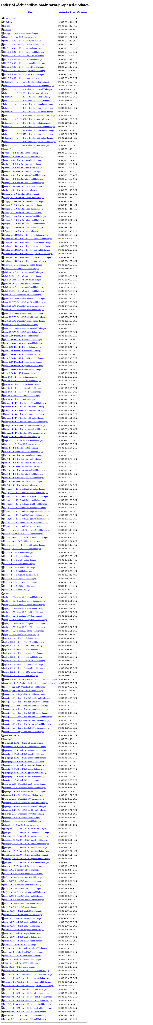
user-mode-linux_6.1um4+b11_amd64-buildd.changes (26, 1015)
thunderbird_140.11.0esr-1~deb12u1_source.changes (25, 1012)
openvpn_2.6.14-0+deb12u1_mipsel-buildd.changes (25, 806)
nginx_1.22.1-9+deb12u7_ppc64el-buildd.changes (24, 668)
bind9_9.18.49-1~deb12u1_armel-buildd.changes (24, 52)
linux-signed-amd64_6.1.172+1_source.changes (23, 534)
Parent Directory (11, 18)
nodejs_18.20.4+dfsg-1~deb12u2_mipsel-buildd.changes (27, 720)
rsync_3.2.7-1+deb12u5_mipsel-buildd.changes (23, 933)
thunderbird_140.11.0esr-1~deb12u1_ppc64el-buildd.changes (28, 1008)
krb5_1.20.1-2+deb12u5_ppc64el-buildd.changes (24, 478)
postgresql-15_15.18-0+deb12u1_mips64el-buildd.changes (27, 851)
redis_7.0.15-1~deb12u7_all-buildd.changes (21, 870)
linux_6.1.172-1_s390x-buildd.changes (19, 586)
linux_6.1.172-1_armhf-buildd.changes (19, 567)
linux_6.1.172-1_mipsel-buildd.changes (20, 578)
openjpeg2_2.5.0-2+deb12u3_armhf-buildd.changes (25, 758)
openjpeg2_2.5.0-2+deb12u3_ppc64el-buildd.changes (25, 773)
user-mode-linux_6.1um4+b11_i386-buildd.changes (25, 1019)
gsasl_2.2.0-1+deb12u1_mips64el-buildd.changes (24, 358)
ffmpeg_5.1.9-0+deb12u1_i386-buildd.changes (23, 212)
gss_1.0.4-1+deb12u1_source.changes (19, 399)
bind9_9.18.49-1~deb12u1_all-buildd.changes (22, 41)
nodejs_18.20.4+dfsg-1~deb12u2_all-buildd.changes (25, 694)
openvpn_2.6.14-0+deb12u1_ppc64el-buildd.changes (25, 810)
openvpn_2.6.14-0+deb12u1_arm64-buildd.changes (25, 788)
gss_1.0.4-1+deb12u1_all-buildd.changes (20, 377)
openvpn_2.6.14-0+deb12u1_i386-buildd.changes (24, 799)
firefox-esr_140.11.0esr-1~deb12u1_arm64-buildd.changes (27, 242)
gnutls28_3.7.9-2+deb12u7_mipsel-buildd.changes (24, 321)
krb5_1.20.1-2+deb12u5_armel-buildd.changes (23, 459)
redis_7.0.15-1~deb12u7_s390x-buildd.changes (23, 903)
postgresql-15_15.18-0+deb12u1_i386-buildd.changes (26, 847)
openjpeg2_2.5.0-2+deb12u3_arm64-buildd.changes (25, 750)
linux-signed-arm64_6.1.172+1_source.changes (23, 541)
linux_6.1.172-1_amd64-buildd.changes (20, 556)
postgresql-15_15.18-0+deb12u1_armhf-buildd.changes (26, 844)
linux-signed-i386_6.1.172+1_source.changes (22, 549)
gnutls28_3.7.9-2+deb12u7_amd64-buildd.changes (24, 298)
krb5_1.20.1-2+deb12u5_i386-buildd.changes (22, 466)
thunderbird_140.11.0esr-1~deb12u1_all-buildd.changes (26, 993)
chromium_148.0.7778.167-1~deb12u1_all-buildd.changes (27, 97)
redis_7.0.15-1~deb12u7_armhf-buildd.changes (23, 885)
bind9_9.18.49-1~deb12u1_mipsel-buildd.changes (24, 67)
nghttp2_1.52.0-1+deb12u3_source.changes (21, 634)
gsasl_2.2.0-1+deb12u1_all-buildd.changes (21, 336)
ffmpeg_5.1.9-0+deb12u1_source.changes (21, 231)
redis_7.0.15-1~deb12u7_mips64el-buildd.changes (24, 892)
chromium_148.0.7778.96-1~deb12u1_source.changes (26, 93)
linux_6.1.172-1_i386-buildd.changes (19, 571)
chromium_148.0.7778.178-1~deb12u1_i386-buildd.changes (28, 138)
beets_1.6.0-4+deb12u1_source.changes (20, 37)
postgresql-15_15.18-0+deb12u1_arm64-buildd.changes (26, 836)
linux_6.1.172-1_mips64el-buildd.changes (21, 575)
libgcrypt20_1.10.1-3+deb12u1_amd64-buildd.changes (26, 493)
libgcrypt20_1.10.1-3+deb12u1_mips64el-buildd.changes (27, 511)
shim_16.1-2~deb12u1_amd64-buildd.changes (22, 956)
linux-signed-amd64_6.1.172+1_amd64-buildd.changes (26, 530)
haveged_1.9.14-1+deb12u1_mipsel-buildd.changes (25, 425)
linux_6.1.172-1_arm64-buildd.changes (20, 560)
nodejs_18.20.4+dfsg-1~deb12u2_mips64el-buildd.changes (28, 717)
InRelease (8, 22)
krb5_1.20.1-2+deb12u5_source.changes (20, 485)
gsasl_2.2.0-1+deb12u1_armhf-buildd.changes (22, 351)
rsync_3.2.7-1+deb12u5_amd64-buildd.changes (23, 911)
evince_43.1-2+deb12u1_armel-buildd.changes (23, 164)
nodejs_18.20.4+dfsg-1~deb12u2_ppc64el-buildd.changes (27, 724)
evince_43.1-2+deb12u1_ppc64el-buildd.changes (24, 183)
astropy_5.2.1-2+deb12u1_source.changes (21, 33)
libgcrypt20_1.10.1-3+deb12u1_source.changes (23, 526)
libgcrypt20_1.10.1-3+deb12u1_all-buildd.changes (24, 489)
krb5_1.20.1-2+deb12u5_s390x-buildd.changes (23, 481)
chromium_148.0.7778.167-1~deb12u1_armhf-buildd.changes (29, 108)
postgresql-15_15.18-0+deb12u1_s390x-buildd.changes (26, 862)
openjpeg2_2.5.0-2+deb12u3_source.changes (22, 780)
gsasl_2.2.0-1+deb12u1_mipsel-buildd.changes (23, 362)
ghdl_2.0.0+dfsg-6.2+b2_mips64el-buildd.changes (24, 283)
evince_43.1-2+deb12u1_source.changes (20, 190)
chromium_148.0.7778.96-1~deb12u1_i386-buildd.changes (28, 89)
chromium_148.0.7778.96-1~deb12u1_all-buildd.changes (27, 82)
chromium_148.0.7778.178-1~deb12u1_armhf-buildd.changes (29, 134)
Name (30, 12)
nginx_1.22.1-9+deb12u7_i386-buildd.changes (23, 657)
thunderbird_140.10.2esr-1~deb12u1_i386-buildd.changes (27, 982)
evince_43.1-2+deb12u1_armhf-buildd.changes (23, 168)
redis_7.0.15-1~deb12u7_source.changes (20, 907)
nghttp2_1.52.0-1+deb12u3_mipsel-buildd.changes (24, 623)
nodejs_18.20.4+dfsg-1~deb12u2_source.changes (24, 732)
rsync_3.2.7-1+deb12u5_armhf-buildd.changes (23, 922)
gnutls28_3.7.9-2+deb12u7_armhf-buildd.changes (24, 310)
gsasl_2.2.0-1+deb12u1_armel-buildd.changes (22, 347)
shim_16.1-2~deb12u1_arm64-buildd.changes (22, 959)
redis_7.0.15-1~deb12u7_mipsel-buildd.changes (23, 896)
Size (74, 12)
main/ (6, 593)
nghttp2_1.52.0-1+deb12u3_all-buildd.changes (23, 597)
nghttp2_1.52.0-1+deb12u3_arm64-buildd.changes (24, 605)
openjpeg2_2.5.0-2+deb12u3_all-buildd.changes (23, 743)
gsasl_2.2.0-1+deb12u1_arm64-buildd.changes (23, 343)
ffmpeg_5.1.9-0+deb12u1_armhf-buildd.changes (23, 209)
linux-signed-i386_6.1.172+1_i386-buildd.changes (24, 545)
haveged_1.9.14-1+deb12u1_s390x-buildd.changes (24, 433)
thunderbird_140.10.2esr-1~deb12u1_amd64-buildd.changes (28, 974)
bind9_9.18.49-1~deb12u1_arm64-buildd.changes (24, 48)
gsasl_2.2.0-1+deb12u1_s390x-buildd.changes (22, 369)
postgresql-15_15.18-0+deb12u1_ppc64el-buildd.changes (27, 859)
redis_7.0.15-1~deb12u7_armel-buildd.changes (23, 881)
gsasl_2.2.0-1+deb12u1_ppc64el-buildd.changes (23, 366)
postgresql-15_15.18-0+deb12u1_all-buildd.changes (25, 829)
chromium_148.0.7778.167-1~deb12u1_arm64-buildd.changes (29, 104)
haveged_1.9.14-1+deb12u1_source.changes (22, 437)
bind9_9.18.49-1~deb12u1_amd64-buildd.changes (24, 44)
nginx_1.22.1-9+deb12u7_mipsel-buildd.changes (23, 664)
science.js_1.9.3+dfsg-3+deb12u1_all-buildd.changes (25, 948)
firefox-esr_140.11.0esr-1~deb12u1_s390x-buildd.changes (27, 257)
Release (7, 26)
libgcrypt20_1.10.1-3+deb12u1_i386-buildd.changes (25, 508)
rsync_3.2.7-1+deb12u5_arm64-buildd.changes (23, 915)
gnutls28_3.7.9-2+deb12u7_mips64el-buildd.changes (25, 317)
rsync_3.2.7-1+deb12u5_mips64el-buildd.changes (24, 930)
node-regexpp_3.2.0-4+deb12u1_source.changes (23, 691)
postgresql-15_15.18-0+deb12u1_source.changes (23, 866)
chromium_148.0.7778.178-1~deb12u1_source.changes (26, 145)
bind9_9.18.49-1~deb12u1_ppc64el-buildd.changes (24, 71)
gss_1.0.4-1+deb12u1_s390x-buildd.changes (22, 395)
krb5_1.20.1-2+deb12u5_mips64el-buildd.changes (24, 470)
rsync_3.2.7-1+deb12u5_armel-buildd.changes (22, 918)
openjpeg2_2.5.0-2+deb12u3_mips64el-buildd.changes (26, 765)
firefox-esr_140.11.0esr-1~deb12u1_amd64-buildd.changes (28, 239)
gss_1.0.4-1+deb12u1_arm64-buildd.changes (22, 384)
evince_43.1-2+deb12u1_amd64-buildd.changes (23, 156)
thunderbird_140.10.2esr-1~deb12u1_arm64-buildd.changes (28, 978)
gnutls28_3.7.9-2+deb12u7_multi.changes (21, 325)
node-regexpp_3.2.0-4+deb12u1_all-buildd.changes (25, 687)
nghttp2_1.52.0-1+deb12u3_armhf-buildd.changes (24, 612)
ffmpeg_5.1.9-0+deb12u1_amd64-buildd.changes (24, 198)
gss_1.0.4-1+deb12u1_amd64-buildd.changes (22, 381)
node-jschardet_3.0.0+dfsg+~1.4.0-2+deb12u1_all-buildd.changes (30, 679)
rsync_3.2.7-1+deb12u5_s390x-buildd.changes (23, 941)
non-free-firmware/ (12, 735)
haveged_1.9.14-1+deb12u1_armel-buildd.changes (24, 410)
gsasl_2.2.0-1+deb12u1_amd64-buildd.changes (23, 339)
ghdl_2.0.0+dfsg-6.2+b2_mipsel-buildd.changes (23, 287)
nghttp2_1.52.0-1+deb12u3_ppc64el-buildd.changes (25, 627)
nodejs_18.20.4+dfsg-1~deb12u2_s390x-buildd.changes (26, 728)
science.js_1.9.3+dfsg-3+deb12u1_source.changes (24, 952)
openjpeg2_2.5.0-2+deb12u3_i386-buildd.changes (24, 761)
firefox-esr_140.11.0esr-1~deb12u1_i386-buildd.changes (27, 250)
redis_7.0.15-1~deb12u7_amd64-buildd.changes (23, 874)
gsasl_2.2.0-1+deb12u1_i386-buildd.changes (22, 354)
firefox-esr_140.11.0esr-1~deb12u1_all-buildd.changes (26, 235)
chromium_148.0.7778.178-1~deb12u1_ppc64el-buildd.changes (30, 142)
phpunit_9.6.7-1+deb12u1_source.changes (21, 825)
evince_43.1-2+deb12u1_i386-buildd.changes (22, 171)
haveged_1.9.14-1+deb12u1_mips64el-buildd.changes (26, 422)
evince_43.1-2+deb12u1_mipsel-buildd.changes (23, 179)
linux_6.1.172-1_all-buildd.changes (18, 552)
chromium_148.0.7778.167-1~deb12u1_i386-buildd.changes (28, 112)
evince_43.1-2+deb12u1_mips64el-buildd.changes (24, 175)
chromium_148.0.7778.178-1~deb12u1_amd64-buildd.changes (29, 127)
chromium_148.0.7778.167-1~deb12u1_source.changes (26, 119)
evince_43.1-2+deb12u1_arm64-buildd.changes (23, 160)
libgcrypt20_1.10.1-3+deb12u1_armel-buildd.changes (25, 500)
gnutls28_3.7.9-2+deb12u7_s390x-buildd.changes (24, 332)
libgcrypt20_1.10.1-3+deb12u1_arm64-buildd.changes (26, 496)
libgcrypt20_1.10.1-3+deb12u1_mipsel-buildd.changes (26, 515)
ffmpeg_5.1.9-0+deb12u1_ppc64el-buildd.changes (24, 224)
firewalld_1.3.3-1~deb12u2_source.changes (21, 269)
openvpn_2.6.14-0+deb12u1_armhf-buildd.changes (24, 795)
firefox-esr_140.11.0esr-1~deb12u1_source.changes (25, 261)
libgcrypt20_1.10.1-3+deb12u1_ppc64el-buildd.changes (26, 519)
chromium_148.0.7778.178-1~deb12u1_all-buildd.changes (27, 123)
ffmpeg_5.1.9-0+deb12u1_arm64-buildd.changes (23, 201)
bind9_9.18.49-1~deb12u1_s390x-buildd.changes (24, 74)
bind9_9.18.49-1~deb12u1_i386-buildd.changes (23, 59)
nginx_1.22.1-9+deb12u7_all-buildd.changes (22, 638)
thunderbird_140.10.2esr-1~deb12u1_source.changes (25, 989)
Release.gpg (9, 30)
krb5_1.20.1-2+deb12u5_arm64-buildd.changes (23, 455)
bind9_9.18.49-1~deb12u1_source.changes (21, 78)
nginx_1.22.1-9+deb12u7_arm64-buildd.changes (23, 646)
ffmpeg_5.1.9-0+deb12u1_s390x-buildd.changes (23, 227)
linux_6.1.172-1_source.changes (17, 590)
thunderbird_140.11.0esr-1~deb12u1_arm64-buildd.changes (28, 1000)
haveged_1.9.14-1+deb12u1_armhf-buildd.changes (24, 414)
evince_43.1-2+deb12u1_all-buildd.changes (21, 153)
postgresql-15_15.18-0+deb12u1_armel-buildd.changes (26, 840)
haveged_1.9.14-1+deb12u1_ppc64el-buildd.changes (25, 429)
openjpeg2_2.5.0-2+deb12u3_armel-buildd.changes (24, 754)
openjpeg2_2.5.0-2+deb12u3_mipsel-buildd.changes (25, 769)
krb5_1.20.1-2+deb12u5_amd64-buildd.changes (23, 452)
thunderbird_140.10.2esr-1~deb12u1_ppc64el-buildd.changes (28, 986)
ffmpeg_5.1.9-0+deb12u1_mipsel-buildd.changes (24, 220)
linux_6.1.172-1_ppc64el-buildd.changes (20, 582)
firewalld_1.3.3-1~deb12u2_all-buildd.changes (23, 265)
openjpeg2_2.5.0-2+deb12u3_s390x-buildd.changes (25, 776)
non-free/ (8, 739)
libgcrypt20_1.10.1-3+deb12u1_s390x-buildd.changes (26, 522)
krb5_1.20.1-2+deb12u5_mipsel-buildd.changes (23, 474)
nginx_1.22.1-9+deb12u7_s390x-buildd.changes (23, 672)
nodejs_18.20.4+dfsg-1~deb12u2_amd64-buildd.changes (27, 698)
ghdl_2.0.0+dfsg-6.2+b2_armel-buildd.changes (23, 276)
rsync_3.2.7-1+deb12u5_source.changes (20, 944)
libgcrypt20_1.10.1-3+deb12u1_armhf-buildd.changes (26, 504)
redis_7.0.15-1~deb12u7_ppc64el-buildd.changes (24, 900)
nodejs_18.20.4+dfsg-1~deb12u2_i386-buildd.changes (26, 713)
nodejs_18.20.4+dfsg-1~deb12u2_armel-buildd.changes (26, 705)
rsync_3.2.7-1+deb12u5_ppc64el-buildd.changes (23, 937)
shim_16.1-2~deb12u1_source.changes (19, 967)
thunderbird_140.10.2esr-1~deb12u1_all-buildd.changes (26, 971)
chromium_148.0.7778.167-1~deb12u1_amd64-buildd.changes (29, 100)
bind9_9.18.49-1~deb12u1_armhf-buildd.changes (24, 56)
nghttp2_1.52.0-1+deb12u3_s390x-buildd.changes (24, 631)
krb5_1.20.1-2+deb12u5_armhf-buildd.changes (23, 463)
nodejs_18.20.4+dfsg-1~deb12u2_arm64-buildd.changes (26, 702)
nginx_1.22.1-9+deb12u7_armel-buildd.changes (23, 649)
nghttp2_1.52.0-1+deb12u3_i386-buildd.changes (23, 616)
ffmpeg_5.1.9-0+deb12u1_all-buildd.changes (22, 194)
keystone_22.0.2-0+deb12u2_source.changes (22, 444)
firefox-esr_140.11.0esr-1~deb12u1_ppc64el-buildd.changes (28, 254)
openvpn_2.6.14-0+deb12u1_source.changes (22, 817)
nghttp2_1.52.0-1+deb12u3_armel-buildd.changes (24, 608)
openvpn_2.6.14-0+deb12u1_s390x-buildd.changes (24, 814)
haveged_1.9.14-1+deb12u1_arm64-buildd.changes (24, 407)
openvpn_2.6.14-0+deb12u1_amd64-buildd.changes (25, 784)
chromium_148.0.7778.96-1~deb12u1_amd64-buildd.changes (29, 86)
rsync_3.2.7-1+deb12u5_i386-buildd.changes (22, 926)
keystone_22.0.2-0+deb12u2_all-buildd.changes (23, 440)
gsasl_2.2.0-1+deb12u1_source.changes (20, 373)
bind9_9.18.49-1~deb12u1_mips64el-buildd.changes (25, 63)
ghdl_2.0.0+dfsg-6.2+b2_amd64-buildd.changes (23, 272)
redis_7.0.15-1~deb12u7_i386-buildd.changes (22, 888)
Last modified (65, 12)
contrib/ (7, 149)
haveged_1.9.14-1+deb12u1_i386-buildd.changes (24, 418)
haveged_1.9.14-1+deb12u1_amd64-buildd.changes (25, 403)
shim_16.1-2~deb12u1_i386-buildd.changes (21, 963)
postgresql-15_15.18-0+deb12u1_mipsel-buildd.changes (26, 855)
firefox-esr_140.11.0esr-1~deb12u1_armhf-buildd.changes (27, 246)
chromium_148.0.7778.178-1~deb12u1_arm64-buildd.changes (29, 130)
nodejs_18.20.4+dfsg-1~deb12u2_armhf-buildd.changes (26, 709)
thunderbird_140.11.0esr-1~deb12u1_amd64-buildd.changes (28, 997)
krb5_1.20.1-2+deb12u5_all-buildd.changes (21, 448)
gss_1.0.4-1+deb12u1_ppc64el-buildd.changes (22, 392)
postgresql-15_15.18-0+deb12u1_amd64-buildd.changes (26, 832)
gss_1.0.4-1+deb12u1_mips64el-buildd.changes (23, 388)
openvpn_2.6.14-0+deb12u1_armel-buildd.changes (24, 791)
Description (82, 12)
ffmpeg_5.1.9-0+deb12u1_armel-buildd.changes (23, 205)
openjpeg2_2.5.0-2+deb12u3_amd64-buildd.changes (25, 747)
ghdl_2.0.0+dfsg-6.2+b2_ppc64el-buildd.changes (24, 291)
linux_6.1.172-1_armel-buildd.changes (19, 564)
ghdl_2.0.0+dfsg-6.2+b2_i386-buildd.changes (22, 280)
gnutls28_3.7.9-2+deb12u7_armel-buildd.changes (24, 306)
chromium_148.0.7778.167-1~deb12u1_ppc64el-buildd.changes (30, 115)
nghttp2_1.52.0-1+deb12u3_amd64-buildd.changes (24, 601)
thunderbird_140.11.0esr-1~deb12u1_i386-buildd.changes (27, 1004)
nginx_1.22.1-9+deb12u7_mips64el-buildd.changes (24, 661)
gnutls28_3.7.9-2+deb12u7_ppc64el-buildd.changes (25, 328)
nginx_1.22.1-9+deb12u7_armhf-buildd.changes (23, 653)
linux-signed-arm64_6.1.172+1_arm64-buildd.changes (26, 537)
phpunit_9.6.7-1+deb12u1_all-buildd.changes (22, 821)
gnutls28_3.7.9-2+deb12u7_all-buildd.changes (22, 295)
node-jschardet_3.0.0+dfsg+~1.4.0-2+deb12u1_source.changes (29, 683)
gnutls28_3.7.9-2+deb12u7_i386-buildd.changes (23, 313)
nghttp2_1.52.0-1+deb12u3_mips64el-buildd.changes (25, 620)
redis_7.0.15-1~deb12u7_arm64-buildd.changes (23, 877)
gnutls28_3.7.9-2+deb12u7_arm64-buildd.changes (24, 302)
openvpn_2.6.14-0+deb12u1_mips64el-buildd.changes (26, 803)
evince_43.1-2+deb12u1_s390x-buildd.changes (23, 186)
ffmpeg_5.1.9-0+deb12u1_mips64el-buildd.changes (25, 216)
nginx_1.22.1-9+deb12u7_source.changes (21, 676)
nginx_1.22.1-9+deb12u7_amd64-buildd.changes (24, 642)
